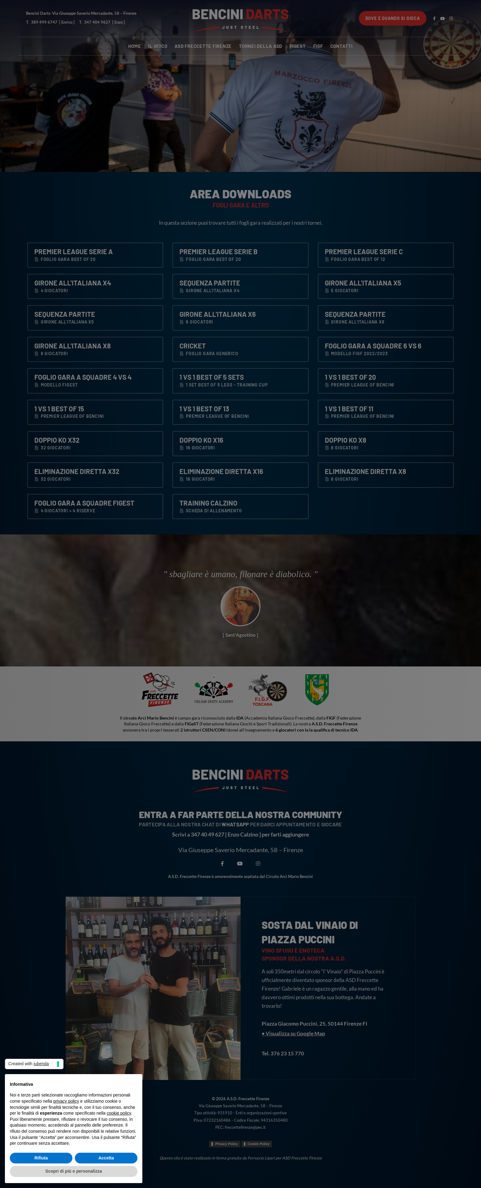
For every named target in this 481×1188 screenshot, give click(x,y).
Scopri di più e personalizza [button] (73, 1171)
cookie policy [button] (119, 1113)
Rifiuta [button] (41, 1157)
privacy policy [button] (66, 1101)
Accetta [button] (106, 1157)
